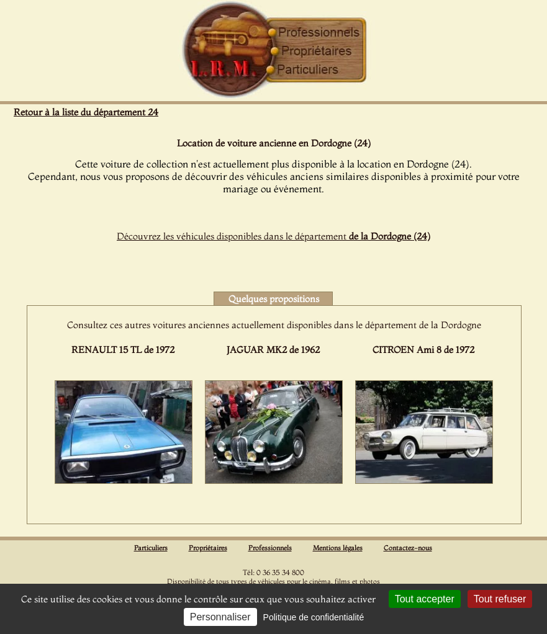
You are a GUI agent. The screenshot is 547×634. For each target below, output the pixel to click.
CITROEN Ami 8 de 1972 (423, 349)
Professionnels (270, 547)
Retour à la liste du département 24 (86, 112)
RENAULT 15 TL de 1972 (122, 349)
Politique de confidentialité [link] (313, 617)
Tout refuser (500, 599)
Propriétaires (208, 547)
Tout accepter (424, 599)
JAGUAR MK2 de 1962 (273, 349)
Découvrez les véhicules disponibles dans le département (273, 236)
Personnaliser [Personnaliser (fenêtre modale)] (220, 617)
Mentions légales (338, 547)
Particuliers (151, 547)
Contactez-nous (408, 547)
